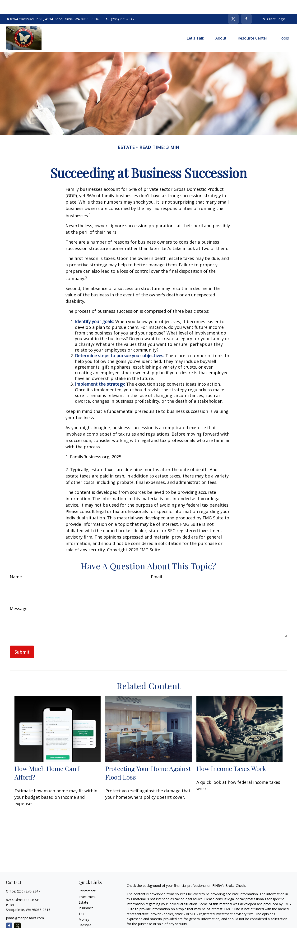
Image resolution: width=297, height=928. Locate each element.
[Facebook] (246, 4)
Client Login (273, 5)
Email (156, 562)
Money (84, 905)
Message (19, 594)
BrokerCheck (235, 871)
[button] (195, 24)
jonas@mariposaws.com (25, 903)
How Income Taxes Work (231, 754)
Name (16, 562)
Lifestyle (85, 911)
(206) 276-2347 (119, 5)
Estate (83, 888)
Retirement (87, 876)
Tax (81, 899)
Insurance (86, 894)
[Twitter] (233, 4)
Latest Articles (89, 916)
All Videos (86, 922)
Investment (87, 882)
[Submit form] (22, 637)
